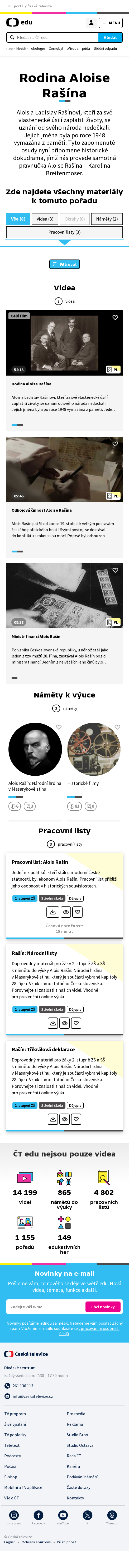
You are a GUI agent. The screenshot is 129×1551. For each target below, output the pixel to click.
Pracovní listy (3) (64, 232)
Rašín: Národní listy (34, 953)
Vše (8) (18, 219)
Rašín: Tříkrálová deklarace (43, 1049)
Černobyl (56, 48)
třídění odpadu (105, 48)
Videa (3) (45, 219)
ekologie (38, 48)
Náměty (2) (107, 219)
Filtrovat (68, 264)
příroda (72, 48)
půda (86, 48)
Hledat (110, 37)
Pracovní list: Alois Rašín (40, 862)
